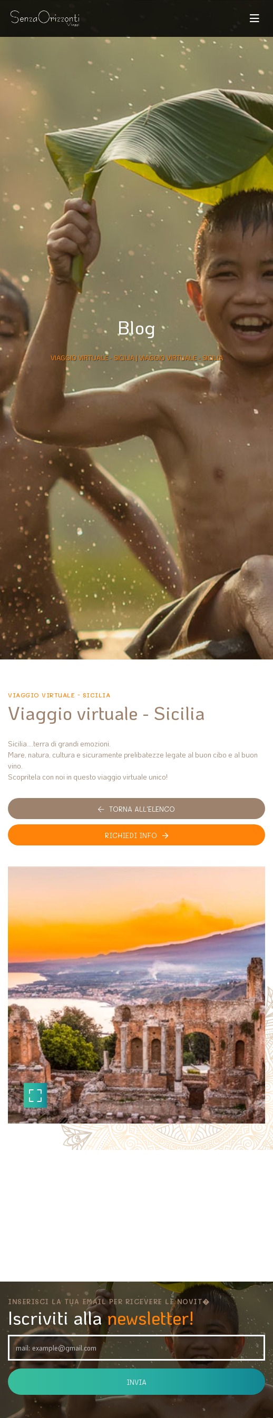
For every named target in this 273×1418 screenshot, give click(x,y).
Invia (136, 1381)
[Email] (136, 1348)
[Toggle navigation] (254, 18)
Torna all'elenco (136, 808)
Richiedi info (136, 835)
